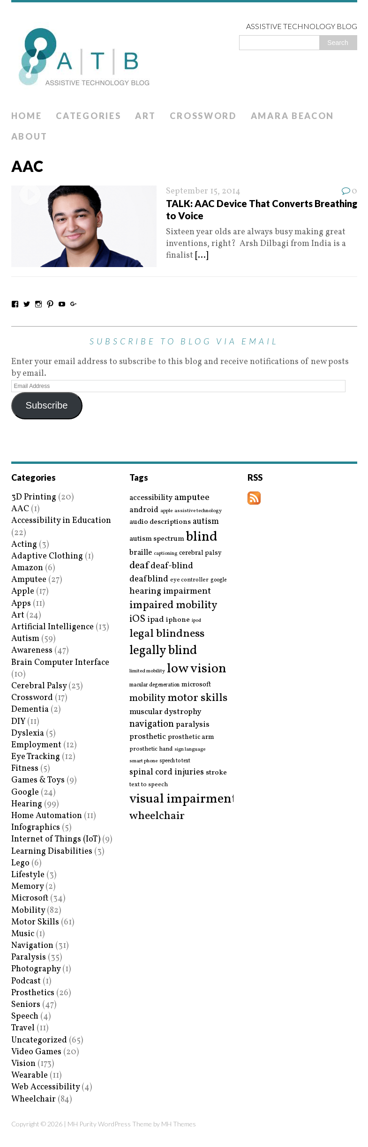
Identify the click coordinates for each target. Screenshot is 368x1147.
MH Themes (178, 1124)
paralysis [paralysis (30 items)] (193, 724)
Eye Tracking (35, 757)
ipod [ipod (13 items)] (196, 621)
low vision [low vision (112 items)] (196, 669)
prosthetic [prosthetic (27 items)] (147, 736)
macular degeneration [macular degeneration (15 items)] (154, 685)
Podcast (26, 981)
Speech (24, 1016)
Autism (25, 639)
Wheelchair (33, 1099)
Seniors (25, 1005)
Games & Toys (38, 780)
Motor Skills (35, 922)
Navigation (32, 946)
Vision (23, 1064)
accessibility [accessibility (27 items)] (151, 497)
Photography (35, 969)
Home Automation (46, 816)
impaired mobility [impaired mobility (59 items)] (173, 605)
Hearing (26, 804)
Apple (22, 591)
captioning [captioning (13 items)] (165, 554)
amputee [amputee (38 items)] (192, 498)
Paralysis (28, 957)
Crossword (203, 116)
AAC (20, 509)
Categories (88, 116)
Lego (20, 863)
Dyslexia (27, 733)
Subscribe (46, 405)
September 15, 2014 (203, 191)
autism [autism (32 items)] (206, 522)
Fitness (24, 769)
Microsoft (29, 898)
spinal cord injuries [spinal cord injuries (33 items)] (166, 772)
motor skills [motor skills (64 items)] (197, 698)
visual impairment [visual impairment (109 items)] (183, 799)
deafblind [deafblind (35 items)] (148, 579)
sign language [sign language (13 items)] (189, 749)
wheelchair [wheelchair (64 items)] (157, 816)
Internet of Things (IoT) (55, 839)
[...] (201, 255)
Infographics (35, 828)
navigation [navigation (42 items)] (151, 724)
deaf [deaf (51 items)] (139, 566)
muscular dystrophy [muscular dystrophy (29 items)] (165, 712)
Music (22, 934)
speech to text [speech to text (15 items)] (174, 761)
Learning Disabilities (51, 851)
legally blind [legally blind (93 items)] (163, 651)
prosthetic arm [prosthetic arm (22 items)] (191, 737)
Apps (21, 604)
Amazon (27, 568)
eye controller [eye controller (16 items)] (189, 580)
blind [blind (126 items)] (202, 537)
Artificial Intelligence (52, 627)
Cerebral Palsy (39, 686)
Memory (27, 887)
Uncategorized (39, 1040)
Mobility (28, 910)
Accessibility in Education (61, 521)
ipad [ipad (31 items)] (155, 620)
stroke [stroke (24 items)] (216, 773)
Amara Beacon (292, 116)
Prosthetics (32, 993)
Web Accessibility (45, 1087)
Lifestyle (28, 875)
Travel (23, 1028)
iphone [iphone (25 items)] (178, 620)
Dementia (30, 709)
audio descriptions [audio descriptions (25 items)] (160, 522)
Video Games (36, 1052)
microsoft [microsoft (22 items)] (196, 685)
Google (25, 792)
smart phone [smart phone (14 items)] (143, 761)
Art (145, 116)
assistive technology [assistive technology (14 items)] (198, 510)
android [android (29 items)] (143, 510)
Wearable (29, 1075)
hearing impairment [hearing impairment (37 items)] (170, 591)
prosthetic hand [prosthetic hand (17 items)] (151, 749)
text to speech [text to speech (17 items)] (148, 785)
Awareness (32, 650)
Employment (36, 745)
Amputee (28, 580)
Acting (24, 545)
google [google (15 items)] (218, 580)
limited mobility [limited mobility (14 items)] (147, 671)
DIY (18, 722)
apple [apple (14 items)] (166, 510)
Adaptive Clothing (47, 556)
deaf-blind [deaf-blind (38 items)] (171, 566)
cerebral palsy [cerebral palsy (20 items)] (200, 553)
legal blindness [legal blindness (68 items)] (166, 634)
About (29, 136)
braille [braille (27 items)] (140, 552)
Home (26, 116)
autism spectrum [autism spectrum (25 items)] (156, 539)
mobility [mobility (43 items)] (147, 698)
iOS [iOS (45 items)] (137, 619)
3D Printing (33, 497)
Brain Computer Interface (60, 663)
